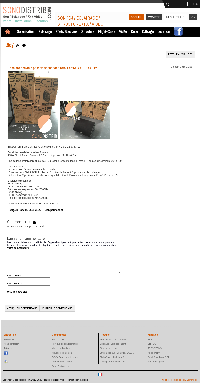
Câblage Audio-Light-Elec (112, 361)
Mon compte (58, 339)
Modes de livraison (61, 348)
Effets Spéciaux (66, 31)
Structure (87, 31)
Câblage (148, 31)
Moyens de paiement (62, 353)
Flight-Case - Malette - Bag (113, 357)
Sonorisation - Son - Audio (113, 339)
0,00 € (194, 4)
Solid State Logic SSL (158, 357)
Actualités (9, 348)
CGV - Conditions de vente (65, 357)
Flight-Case (106, 31)
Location (164, 31)
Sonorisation (25, 31)
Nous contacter (11, 344)
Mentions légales (156, 361)
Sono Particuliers (60, 366)
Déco (134, 31)
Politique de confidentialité (65, 344)
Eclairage (45, 31)
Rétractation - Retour (62, 361)
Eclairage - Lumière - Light (113, 344)
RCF (150, 339)
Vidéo (123, 31)
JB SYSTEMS (155, 348)
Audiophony (154, 353)
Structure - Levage (109, 348)
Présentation (10, 339)
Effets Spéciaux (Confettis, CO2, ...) (117, 353)
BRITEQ (152, 344)
